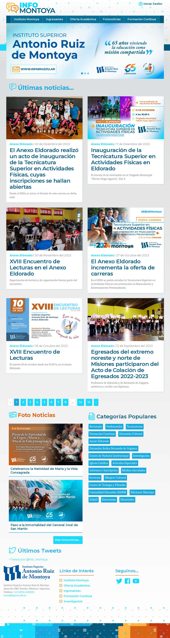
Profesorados (114, 426)
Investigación (141, 456)
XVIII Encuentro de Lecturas (35, 354)
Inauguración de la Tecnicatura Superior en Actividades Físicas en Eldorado (123, 159)
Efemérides (127, 499)
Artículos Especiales (124, 463)
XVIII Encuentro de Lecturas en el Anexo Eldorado (38, 267)
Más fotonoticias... (68, 540)
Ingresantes (54, 19)
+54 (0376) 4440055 (24, 591)
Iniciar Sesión (153, 3)
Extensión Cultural (130, 434)
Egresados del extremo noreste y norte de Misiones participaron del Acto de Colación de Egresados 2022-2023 (125, 363)
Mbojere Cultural (115, 478)
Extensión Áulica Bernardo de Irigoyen (113, 448)
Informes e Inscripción (103, 470)
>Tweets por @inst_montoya (28, 559)
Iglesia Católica (98, 463)
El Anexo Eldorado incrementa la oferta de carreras (123, 267)
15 (88, 402)
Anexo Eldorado (21, 144)
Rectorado (95, 426)
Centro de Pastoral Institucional (109, 456)
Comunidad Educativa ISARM (107, 492)
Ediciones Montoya (142, 492)
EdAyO (93, 499)
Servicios (95, 478)
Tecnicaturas (135, 426)
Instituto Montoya (26, 19)
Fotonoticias (112, 19)
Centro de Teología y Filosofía (107, 485)
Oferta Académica (83, 19)
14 (80, 402)
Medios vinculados (133, 470)
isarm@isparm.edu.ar (15, 595)
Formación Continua (142, 19)
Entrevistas (109, 499)
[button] (18, 51)
